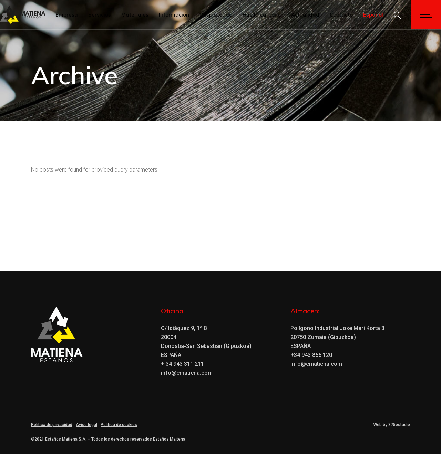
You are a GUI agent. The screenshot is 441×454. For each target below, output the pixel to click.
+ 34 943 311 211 (182, 364)
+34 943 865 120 (311, 355)
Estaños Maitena (169, 439)
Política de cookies (119, 424)
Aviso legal (86, 424)
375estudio (399, 424)
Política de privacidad (51, 424)
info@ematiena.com (187, 373)
